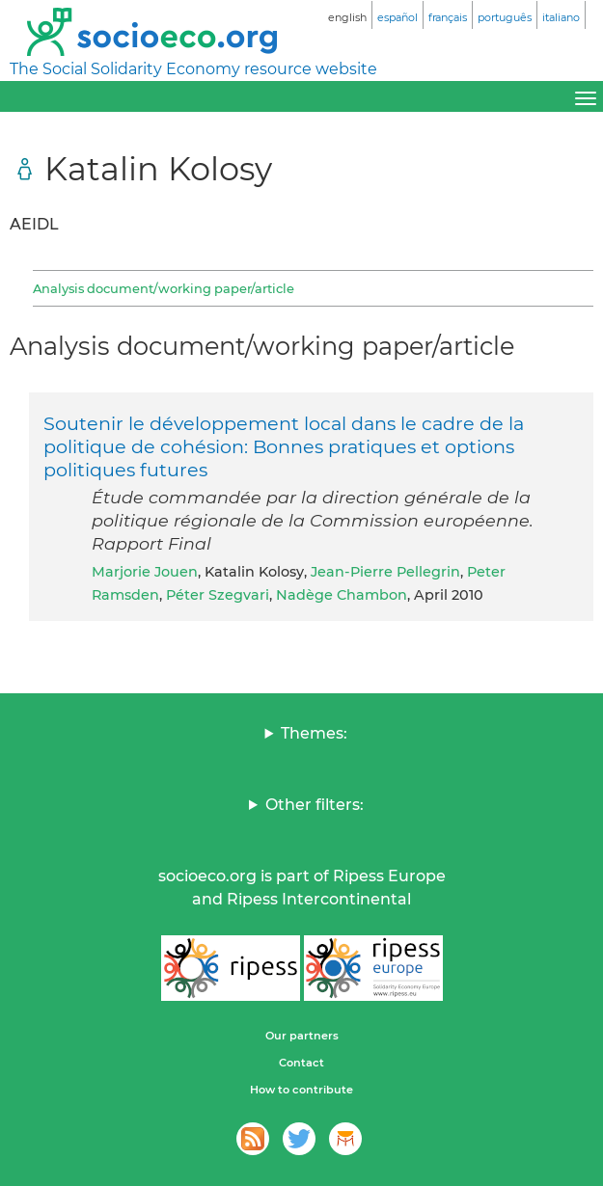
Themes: (314, 733)
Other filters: (314, 804)
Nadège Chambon (341, 595)
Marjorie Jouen (145, 571)
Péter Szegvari (217, 595)
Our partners (302, 1035)
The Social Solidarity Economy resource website (193, 69)
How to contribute (301, 1089)
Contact (301, 1062)
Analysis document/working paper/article (163, 288)
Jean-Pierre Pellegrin (385, 571)
